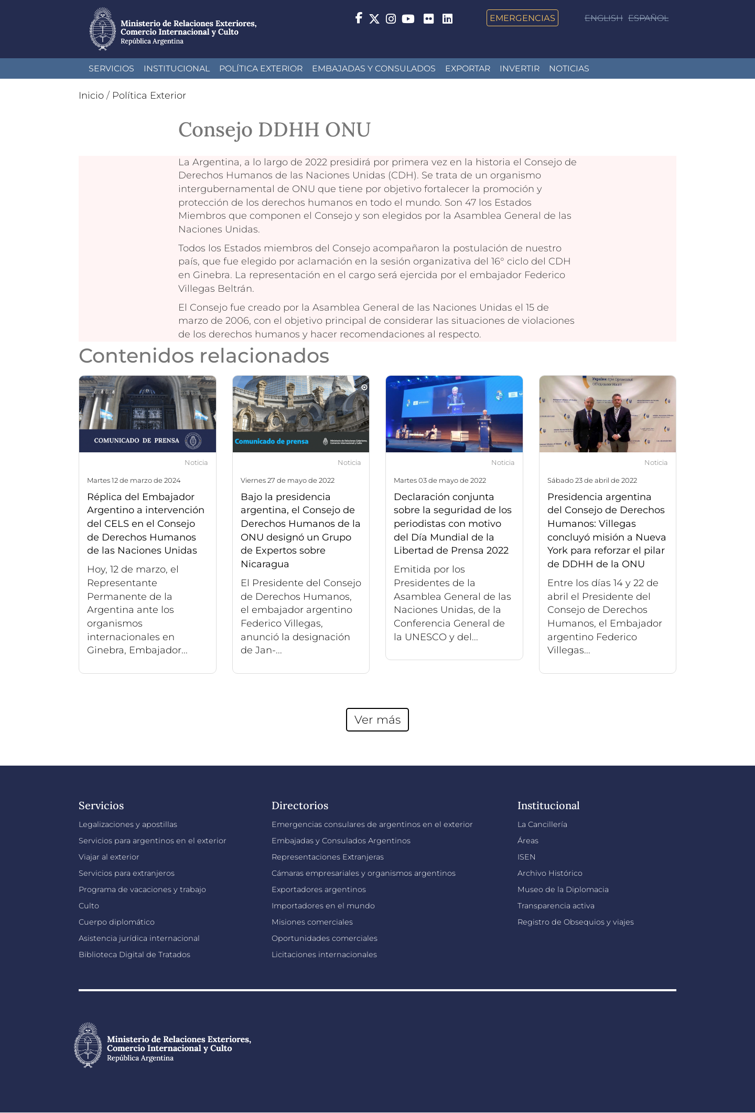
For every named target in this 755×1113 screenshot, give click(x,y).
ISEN (526, 857)
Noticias (569, 68)
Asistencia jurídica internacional (139, 938)
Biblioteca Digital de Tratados (134, 954)
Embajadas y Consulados (374, 68)
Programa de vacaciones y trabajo (142, 889)
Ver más (377, 719)
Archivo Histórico (550, 873)
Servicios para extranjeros (127, 873)
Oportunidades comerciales (325, 938)
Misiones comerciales (312, 922)
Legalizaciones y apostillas (128, 824)
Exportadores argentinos (319, 889)
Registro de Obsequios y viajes (575, 922)
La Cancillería (542, 824)
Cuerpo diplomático (117, 922)
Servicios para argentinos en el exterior (152, 840)
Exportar (467, 68)
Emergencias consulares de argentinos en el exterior (372, 824)
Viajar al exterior (109, 857)
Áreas (527, 840)
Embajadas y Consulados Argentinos (341, 840)
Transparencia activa (556, 905)
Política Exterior (261, 68)
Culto (89, 905)
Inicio (91, 95)
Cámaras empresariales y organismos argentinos (364, 873)
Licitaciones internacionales (324, 954)
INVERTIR (520, 68)
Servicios (111, 68)
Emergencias (522, 18)
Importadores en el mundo (323, 905)
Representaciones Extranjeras (328, 857)
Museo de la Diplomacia (563, 889)
